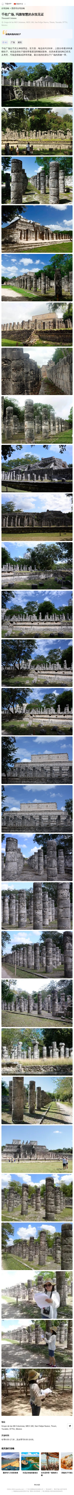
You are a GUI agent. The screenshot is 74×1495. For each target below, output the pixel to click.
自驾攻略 (5, 8)
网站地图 (37, 1485)
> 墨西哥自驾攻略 (17, 8)
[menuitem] (6, 3)
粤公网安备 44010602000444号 (52, 1491)
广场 (13, 42)
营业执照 (49, 1489)
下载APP (6, 4)
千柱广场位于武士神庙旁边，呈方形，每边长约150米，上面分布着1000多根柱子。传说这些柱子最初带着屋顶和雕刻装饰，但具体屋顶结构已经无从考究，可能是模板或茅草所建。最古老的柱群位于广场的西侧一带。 (36, 51)
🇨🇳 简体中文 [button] (20, 4)
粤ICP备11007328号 (60, 1489)
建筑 (20, 42)
